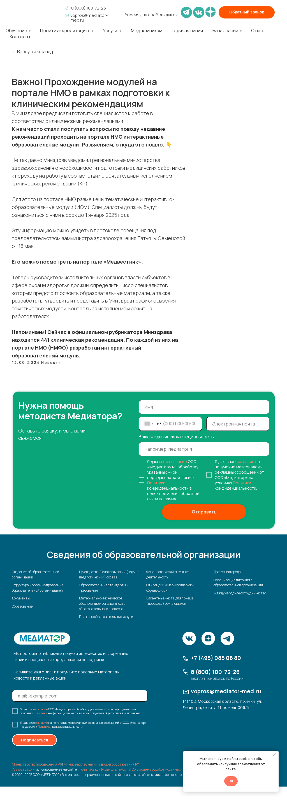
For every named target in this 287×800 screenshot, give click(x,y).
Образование (22, 606)
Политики (156, 482)
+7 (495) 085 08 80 (216, 658)
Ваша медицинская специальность (176, 437)
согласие (245, 461)
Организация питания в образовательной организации (238, 583)
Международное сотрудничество (240, 593)
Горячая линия (187, 30)
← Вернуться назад (32, 51)
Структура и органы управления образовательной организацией (37, 588)
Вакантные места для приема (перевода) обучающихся (170, 601)
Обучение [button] (16, 30)
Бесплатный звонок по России (217, 678)
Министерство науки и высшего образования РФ (101, 764)
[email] (238, 424)
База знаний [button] (225, 30)
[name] (204, 407)
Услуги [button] (110, 30)
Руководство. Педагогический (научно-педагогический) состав (110, 574)
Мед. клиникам (146, 30)
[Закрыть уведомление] (274, 755)
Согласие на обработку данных (156, 769)
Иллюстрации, (23, 769)
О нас (257, 30)
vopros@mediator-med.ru (89, 17)
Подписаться (34, 740)
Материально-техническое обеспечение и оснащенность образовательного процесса (102, 603)
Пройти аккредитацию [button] (65, 30)
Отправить (204, 512)
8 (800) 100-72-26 (88, 8)
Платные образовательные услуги (106, 616)
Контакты (20, 37)
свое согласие (173, 461)
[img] (34, 12)
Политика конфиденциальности (104, 769)
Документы (21, 598)
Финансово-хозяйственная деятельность (167, 574)
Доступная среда (227, 571)
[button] (247, 12)
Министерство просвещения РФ (37, 764)
